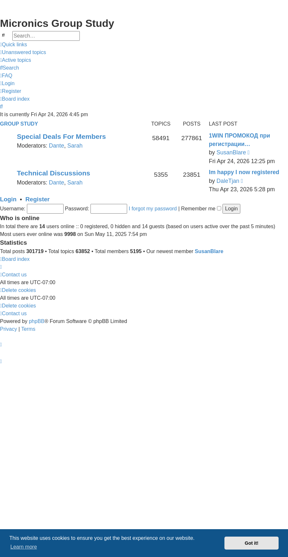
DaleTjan (227, 181)
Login (8, 199)
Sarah (75, 145)
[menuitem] (23, 52)
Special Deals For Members (61, 136)
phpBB (36, 321)
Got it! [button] (251, 543)
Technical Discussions (53, 173)
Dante (56, 145)
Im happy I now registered (244, 172)
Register (37, 199)
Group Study (19, 124)
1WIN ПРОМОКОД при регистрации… (239, 139)
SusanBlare (231, 152)
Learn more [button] (23, 547)
